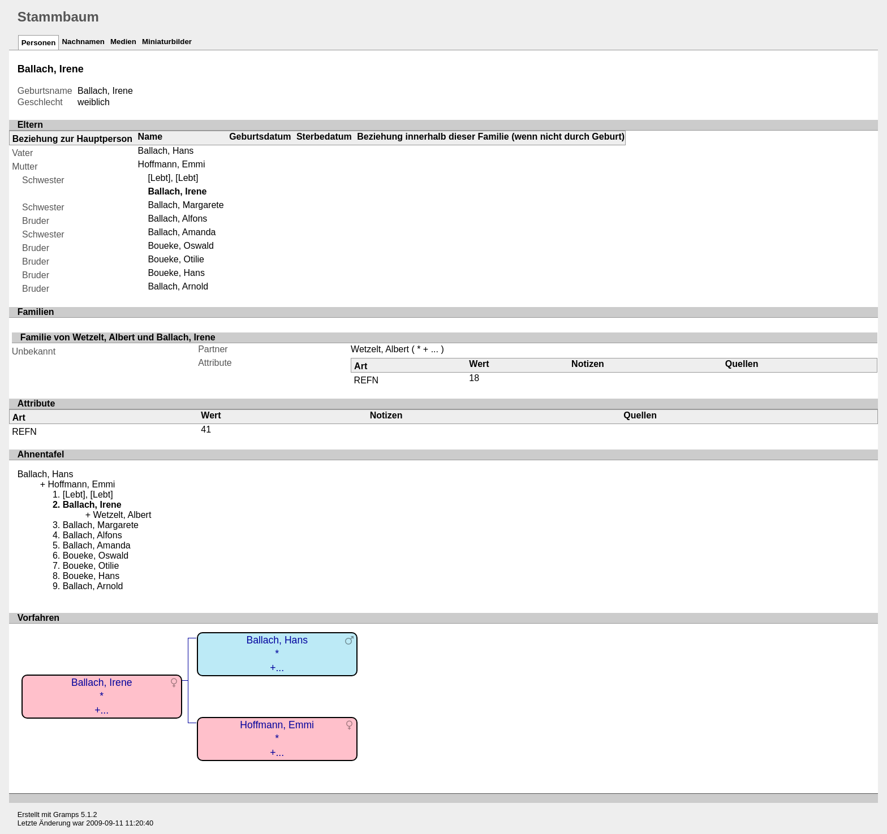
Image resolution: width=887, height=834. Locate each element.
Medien (123, 41)
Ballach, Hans (166, 150)
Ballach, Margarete (185, 205)
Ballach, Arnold (178, 286)
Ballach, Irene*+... (101, 696)
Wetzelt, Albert (380, 349)
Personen (38, 42)
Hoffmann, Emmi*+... (277, 738)
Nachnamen (83, 41)
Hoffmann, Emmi (171, 164)
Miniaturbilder (167, 41)
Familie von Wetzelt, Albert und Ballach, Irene (118, 337)
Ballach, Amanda (182, 232)
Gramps (66, 814)
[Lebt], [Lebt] (173, 178)
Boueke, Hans (176, 273)
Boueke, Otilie (176, 259)
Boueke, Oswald (181, 245)
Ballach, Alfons (177, 218)
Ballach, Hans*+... (277, 653)
